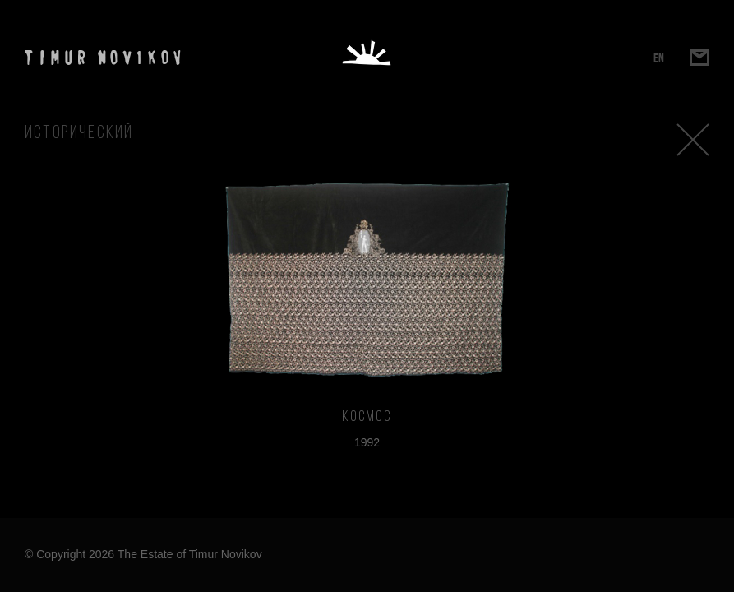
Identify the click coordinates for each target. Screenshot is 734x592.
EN (658, 58)
